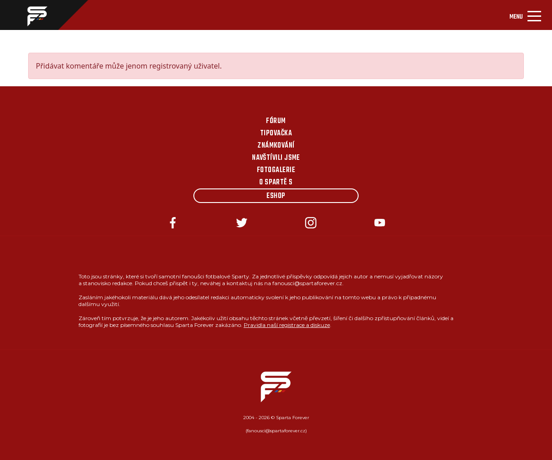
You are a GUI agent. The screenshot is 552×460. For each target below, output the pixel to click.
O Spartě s (276, 182)
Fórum (276, 121)
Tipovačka (276, 133)
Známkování (276, 146)
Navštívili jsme (276, 158)
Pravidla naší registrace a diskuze (287, 325)
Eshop (275, 196)
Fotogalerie (276, 170)
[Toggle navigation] (525, 15)
